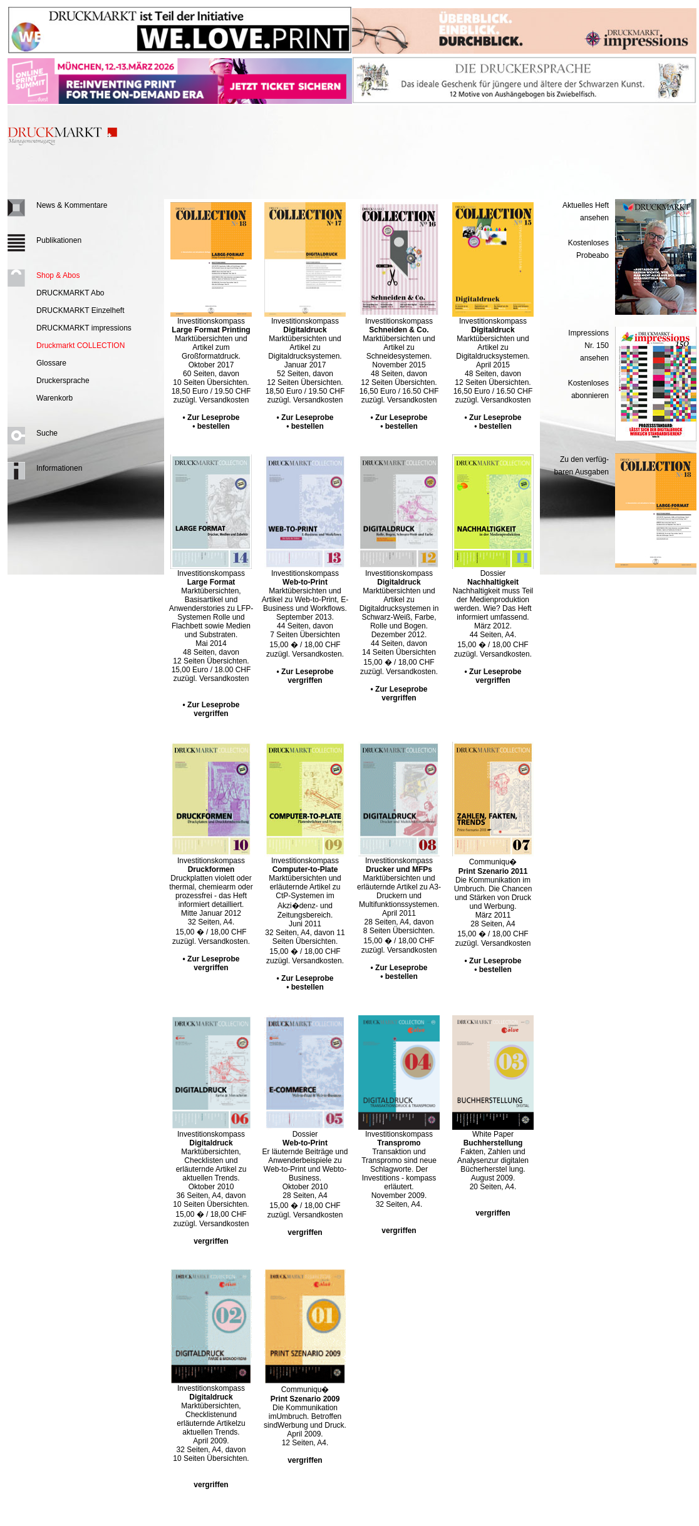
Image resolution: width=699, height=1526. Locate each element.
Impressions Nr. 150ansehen (588, 345)
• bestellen (211, 426)
